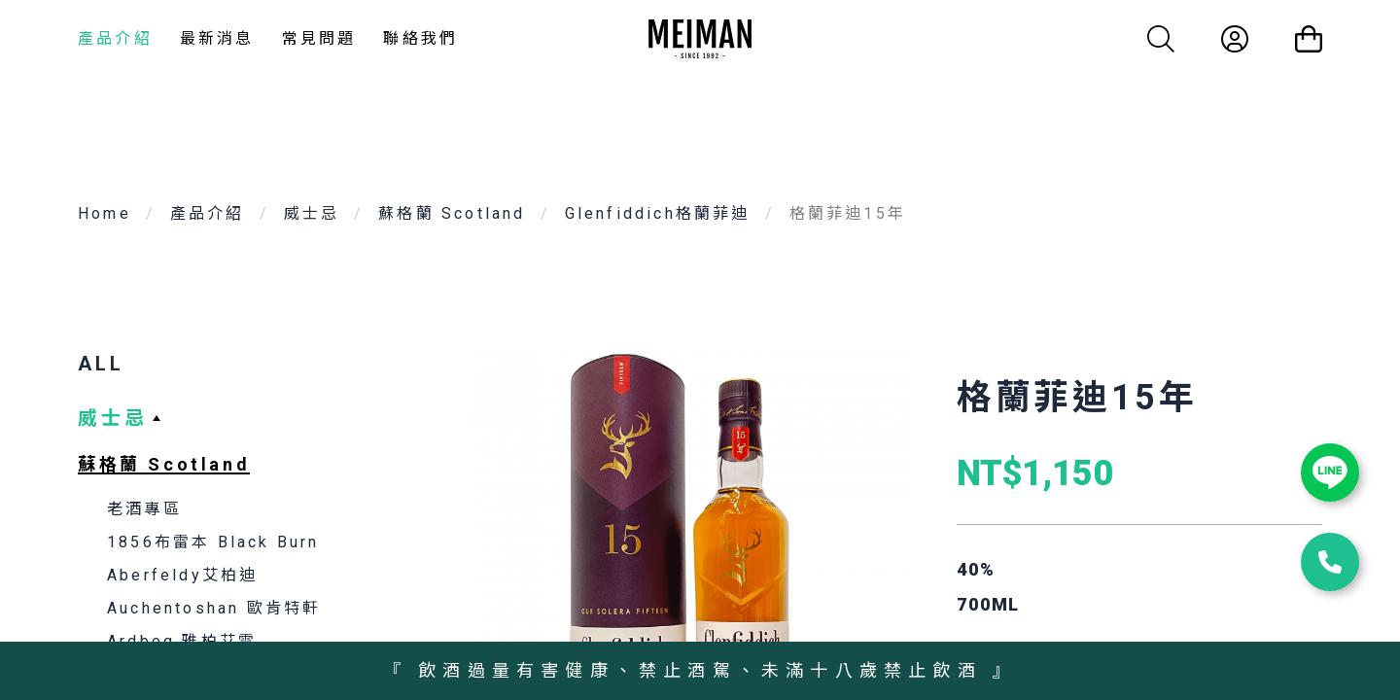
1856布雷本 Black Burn (213, 542)
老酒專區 (144, 509)
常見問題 (319, 38)
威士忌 (312, 213)
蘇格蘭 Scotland (451, 213)
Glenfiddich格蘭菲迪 (658, 213)
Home (104, 213)
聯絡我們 (420, 38)
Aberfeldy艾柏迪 (182, 575)
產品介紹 (115, 38)
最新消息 (217, 38)
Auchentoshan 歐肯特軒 (214, 608)
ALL (101, 363)
